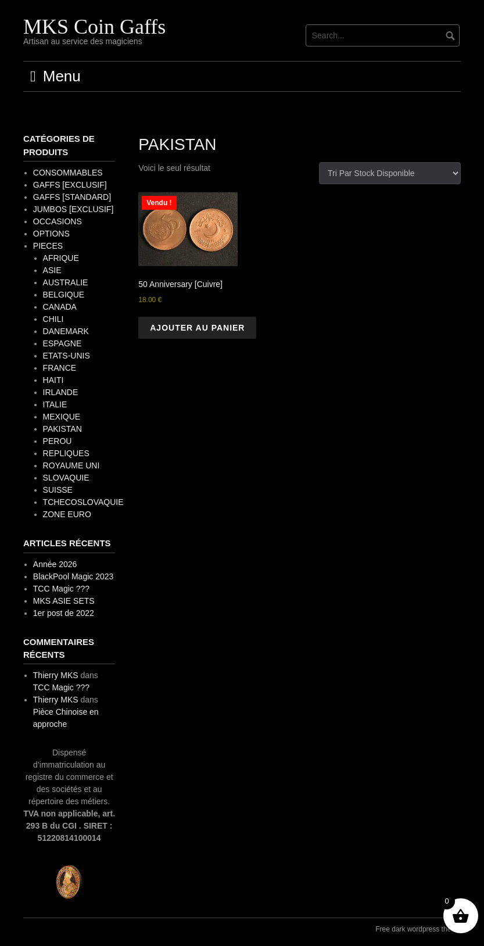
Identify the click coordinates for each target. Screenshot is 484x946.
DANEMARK (66, 331)
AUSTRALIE (65, 282)
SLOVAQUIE (66, 477)
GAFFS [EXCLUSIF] (70, 184)
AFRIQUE (61, 258)
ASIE (52, 270)
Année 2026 (55, 564)
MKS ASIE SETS (64, 600)
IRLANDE (60, 392)
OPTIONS (51, 233)
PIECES (48, 245)
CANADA (60, 306)
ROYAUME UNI (71, 465)
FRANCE (60, 367)
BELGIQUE (64, 294)
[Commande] (390, 173)
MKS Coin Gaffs (94, 26)
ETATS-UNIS (66, 355)
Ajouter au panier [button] (197, 327)
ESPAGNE (62, 343)
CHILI (53, 319)
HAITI (53, 380)
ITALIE (55, 404)
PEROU (57, 441)
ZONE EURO (67, 514)
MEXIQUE (62, 416)
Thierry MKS (55, 675)
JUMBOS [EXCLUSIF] (73, 209)
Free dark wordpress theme (418, 929)
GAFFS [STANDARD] (72, 197)
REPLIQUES (66, 453)
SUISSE (58, 489)
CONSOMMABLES (68, 172)
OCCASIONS (57, 221)
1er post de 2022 (63, 613)
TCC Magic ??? (61, 588)
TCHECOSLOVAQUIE (83, 502)
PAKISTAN (62, 428)
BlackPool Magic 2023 (73, 576)
